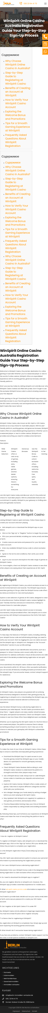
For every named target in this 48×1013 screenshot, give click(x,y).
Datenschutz (26, 1011)
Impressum (16, 1011)
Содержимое (12, 162)
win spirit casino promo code (16, 889)
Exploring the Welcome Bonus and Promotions (15, 115)
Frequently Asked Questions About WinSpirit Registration (16, 140)
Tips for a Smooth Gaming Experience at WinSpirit (17, 126)
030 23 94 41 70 (30, 3)
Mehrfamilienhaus (10, 978)
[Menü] (45, 3)
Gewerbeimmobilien (11, 981)
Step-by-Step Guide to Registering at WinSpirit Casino (15, 78)
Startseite (7, 972)
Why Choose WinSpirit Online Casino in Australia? (17, 64)
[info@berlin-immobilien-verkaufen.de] (4, 995)
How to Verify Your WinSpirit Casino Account (16, 103)
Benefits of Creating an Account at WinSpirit (17, 91)
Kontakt (34, 1011)
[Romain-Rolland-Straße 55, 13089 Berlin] (4, 1002)
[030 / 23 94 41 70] (4, 999)
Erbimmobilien (9, 975)
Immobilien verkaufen (11, 985)
